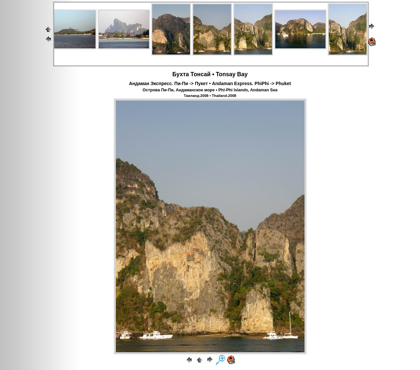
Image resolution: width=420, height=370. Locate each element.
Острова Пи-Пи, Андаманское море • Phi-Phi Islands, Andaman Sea (209, 90)
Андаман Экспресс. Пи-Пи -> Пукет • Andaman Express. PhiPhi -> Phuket (210, 83)
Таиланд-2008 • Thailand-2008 (210, 96)
